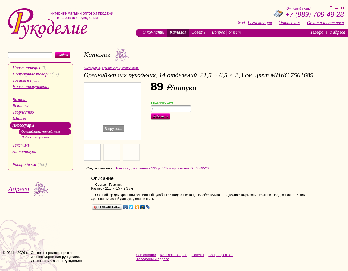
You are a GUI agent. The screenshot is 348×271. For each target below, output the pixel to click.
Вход (240, 23)
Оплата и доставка (325, 23)
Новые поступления (31, 86)
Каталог (178, 32)
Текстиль (21, 145)
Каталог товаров (173, 255)
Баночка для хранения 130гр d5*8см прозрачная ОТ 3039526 (162, 168)
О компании (153, 32)
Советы (198, 32)
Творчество (23, 112)
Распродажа (24, 164)
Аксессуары (23, 125)
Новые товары (26, 67)
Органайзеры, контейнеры (40, 131)
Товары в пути (26, 80)
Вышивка (21, 105)
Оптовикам (289, 23)
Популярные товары (32, 74)
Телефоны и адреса (327, 32)
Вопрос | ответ (226, 32)
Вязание (20, 99)
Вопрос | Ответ (220, 255)
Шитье (19, 118)
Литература (24, 151)
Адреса (18, 189)
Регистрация (260, 23)
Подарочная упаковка (36, 137)
